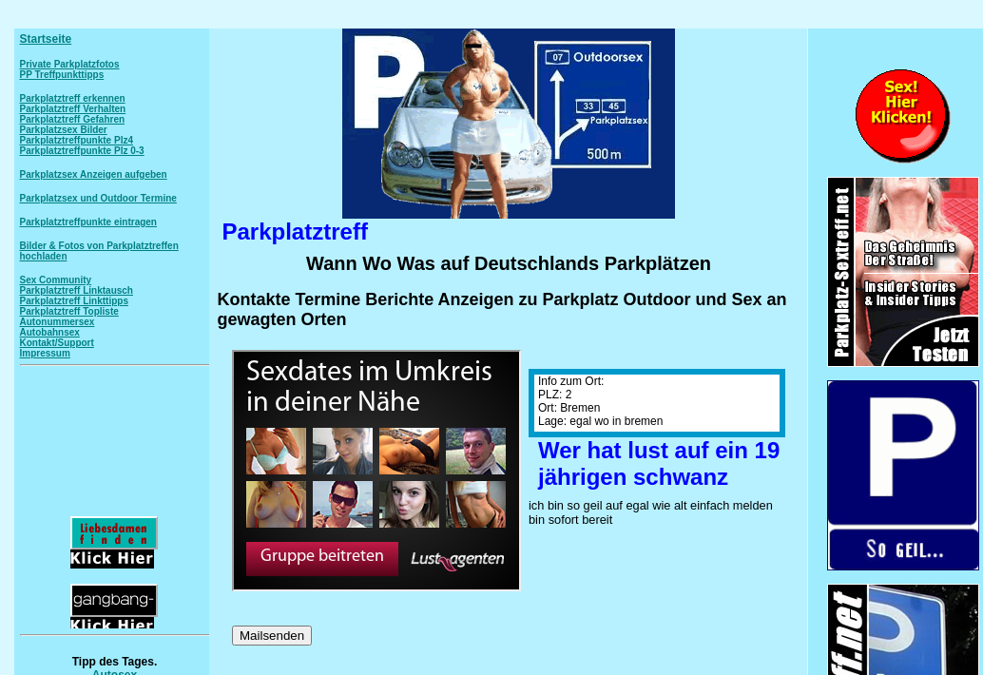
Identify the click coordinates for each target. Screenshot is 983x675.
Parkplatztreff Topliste (69, 311)
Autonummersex (57, 322)
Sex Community (56, 280)
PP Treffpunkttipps (62, 74)
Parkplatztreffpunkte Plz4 (76, 140)
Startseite (46, 39)
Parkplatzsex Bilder (63, 130)
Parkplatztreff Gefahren (72, 119)
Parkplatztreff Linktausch (76, 290)
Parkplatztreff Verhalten (73, 109)
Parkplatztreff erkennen (72, 98)
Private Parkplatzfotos (70, 64)
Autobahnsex (50, 332)
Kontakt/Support (57, 343)
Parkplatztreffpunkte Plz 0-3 (82, 150)
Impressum (45, 353)
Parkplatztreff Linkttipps (74, 301)
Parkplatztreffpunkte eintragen (88, 222)
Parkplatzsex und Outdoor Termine (98, 198)
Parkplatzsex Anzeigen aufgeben (93, 174)
